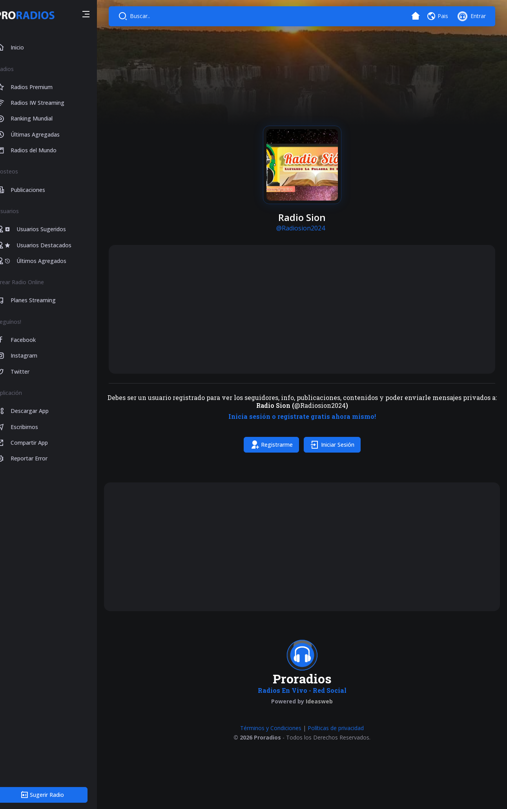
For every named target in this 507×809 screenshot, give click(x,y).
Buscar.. (154, 16)
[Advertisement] (308, 309)
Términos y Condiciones (277, 736)
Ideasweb (325, 709)
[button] (99, 15)
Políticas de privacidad (342, 736)
